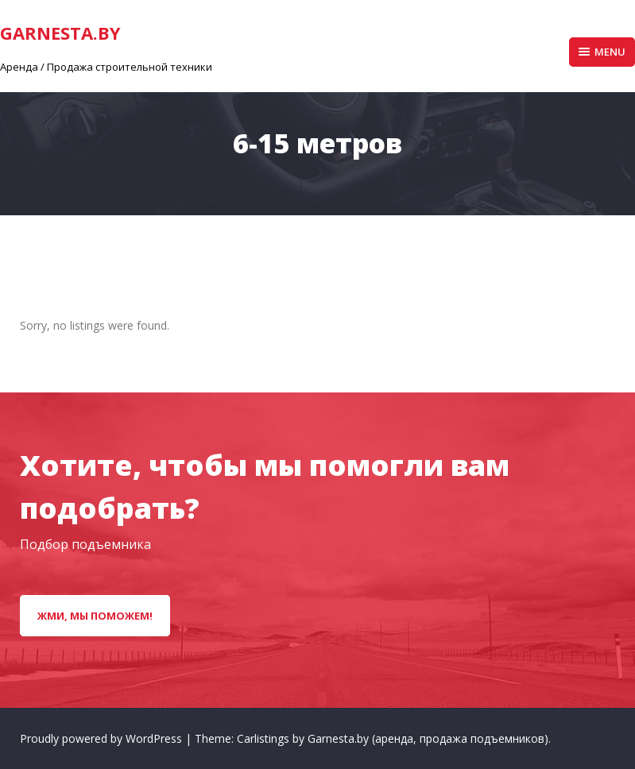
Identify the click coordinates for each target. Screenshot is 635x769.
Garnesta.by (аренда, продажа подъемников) (428, 738)
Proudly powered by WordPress (102, 738)
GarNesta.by (60, 32)
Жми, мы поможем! (95, 616)
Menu (602, 51)
